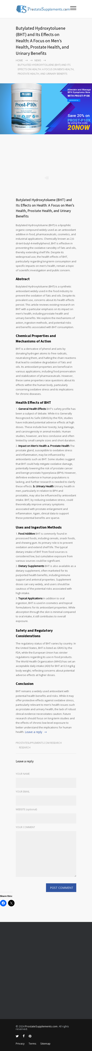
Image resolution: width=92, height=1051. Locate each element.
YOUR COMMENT (25, 827)
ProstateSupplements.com (41, 1026)
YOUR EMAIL (23, 791)
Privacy (20, 1043)
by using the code (78, 123)
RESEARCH (24, 747)
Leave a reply (33, 732)
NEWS (37, 60)
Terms (32, 1043)
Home (19, 60)
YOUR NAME (23, 774)
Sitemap (45, 1043)
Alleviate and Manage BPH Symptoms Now (79, 91)
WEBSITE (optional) (26, 809)
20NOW (79, 127)
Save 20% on (79, 115)
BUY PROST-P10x (73, 100)
